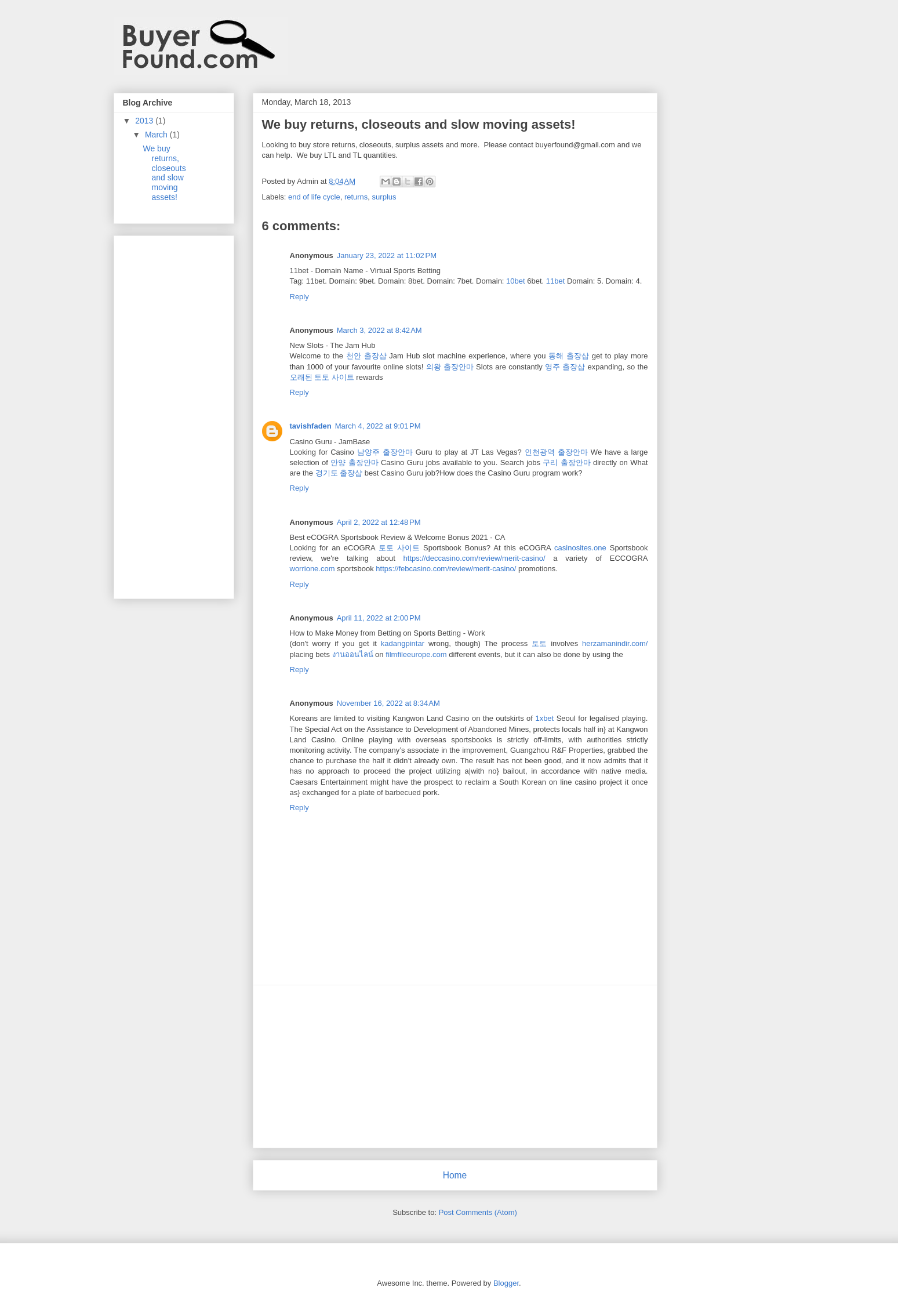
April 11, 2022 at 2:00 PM (379, 618)
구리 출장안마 (566, 462)
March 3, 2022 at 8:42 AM (379, 330)
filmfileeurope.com (416, 654)
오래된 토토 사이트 (322, 377)
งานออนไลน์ (352, 654)
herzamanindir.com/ (615, 643)
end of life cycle (314, 197)
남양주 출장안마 (385, 452)
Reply (299, 296)
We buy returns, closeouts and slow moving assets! (164, 173)
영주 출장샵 (565, 366)
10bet (515, 281)
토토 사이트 (399, 547)
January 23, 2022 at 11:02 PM (387, 255)
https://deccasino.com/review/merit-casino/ (474, 558)
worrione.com (312, 568)
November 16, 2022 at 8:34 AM (388, 703)
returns (356, 197)
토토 (539, 643)
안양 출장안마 (354, 462)
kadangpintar (402, 643)
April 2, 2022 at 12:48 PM (379, 522)
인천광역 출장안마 (556, 452)
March (157, 134)
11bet (555, 281)
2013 (145, 120)
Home (455, 1175)
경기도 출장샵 (339, 473)
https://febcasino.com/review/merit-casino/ (446, 568)
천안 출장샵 (366, 355)
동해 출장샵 (568, 355)
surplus (384, 197)
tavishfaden (311, 426)
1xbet (544, 718)
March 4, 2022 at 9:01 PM (378, 426)
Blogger (506, 1283)
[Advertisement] (455, 1066)
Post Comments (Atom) (478, 1212)
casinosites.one (580, 547)
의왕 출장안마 (450, 366)
